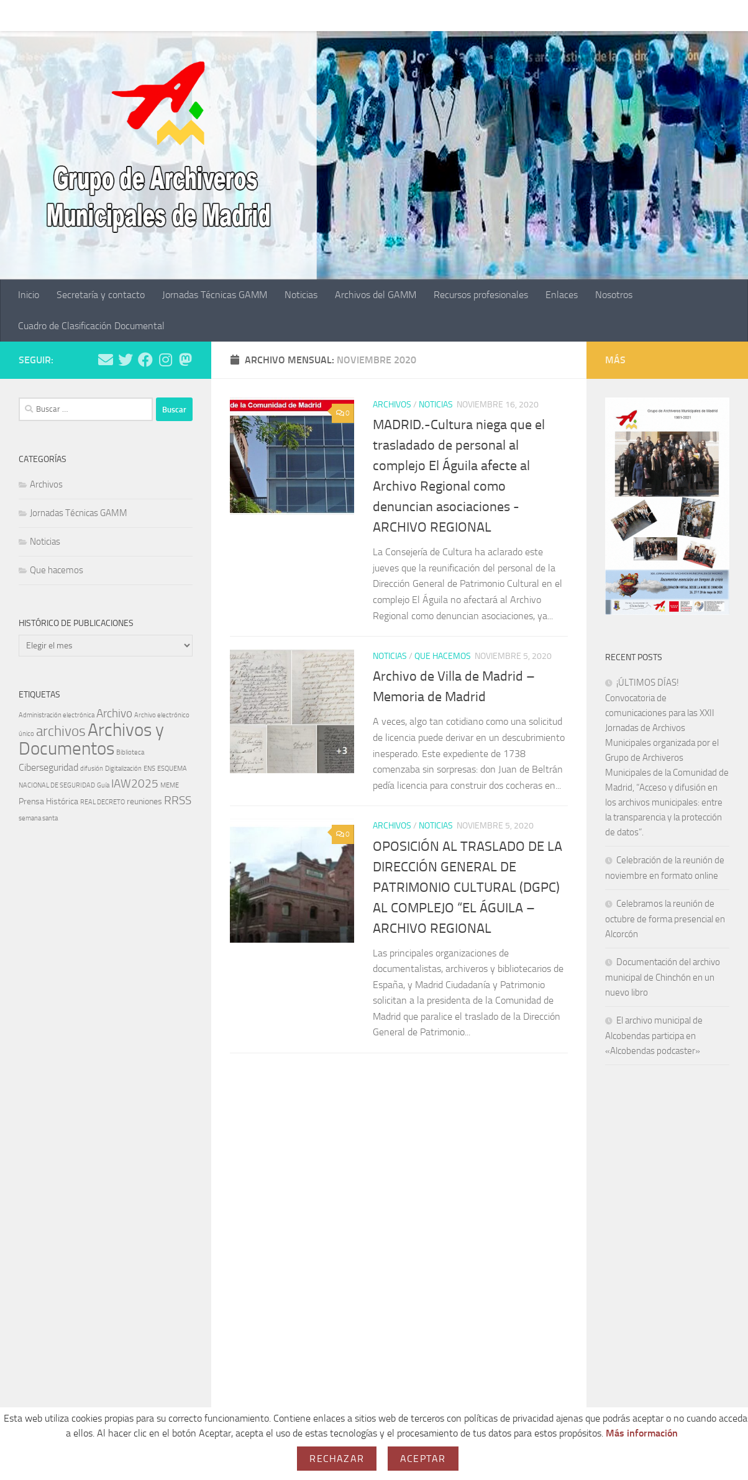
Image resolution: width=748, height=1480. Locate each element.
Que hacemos (442, 656)
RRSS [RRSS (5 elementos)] (177, 800)
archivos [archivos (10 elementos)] (61, 731)
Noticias (291, 15)
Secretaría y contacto (91, 15)
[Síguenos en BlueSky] (185, 359)
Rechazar (336, 1458)
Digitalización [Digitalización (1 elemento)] (123, 769)
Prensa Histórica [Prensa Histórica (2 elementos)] (48, 801)
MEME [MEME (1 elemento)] (169, 785)
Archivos (392, 404)
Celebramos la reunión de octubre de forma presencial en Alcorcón (665, 919)
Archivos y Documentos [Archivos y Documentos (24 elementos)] (91, 739)
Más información (642, 1433)
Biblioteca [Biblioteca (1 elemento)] (130, 752)
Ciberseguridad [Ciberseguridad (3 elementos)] (48, 767)
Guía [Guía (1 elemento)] (103, 785)
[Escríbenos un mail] (105, 359)
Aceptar (422, 1458)
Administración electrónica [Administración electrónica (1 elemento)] (56, 715)
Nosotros (604, 15)
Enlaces (552, 15)
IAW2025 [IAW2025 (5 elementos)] (134, 784)
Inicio (19, 15)
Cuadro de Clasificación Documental (91, 326)
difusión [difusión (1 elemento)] (91, 769)
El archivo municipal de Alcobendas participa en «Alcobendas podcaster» (654, 1035)
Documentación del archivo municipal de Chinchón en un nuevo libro (662, 977)
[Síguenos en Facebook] (145, 359)
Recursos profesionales (471, 15)
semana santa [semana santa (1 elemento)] (38, 818)
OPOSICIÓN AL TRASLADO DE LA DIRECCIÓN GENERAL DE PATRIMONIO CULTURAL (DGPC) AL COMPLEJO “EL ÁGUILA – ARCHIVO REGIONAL (467, 887)
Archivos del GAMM (366, 15)
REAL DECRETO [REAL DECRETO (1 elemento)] (102, 802)
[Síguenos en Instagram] (165, 359)
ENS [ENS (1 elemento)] (149, 769)
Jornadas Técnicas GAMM (205, 15)
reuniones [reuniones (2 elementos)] (144, 801)
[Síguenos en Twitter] (125, 359)
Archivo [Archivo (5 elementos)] (114, 713)
